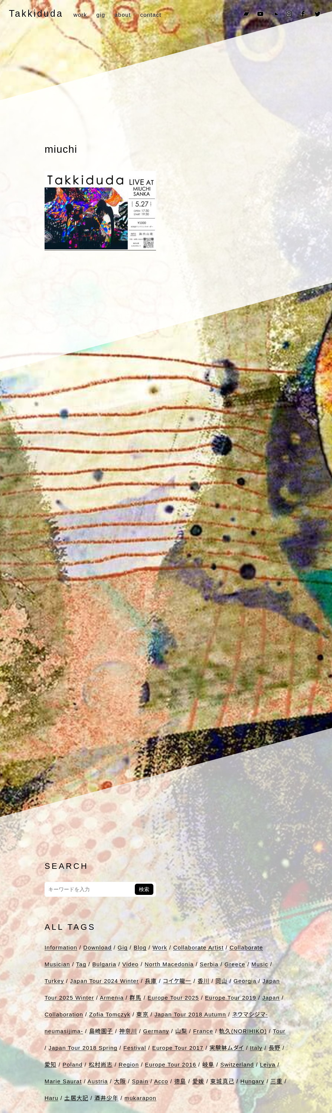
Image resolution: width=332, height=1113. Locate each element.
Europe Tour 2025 (173, 997)
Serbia (209, 964)
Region (128, 1064)
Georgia (245, 981)
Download (97, 947)
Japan (271, 997)
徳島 (180, 1081)
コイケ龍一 (177, 981)
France (203, 1031)
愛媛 (198, 1081)
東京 (142, 1014)
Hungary (252, 1081)
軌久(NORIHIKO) (243, 1031)
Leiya (268, 1064)
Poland (73, 1064)
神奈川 (128, 1031)
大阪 (120, 1081)
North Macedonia (169, 964)
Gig (123, 947)
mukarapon (140, 1098)
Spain (140, 1081)
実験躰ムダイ (226, 1048)
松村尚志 (101, 1064)
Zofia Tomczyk (109, 1014)
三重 (276, 1081)
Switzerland (237, 1064)
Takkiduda (36, 13)
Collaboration (64, 1014)
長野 (274, 1048)
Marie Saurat (63, 1081)
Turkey (54, 981)
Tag (81, 964)
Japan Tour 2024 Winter (104, 981)
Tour (279, 1031)
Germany (156, 1031)
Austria (98, 1081)
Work (160, 947)
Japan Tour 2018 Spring (83, 1048)
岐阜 (208, 1064)
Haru (51, 1098)
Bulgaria (104, 964)
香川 (203, 981)
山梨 (181, 1031)
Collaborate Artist (198, 947)
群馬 (135, 997)
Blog (140, 947)
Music (259, 964)
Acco (161, 1081)
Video (130, 964)
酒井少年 (106, 1098)
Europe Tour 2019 (230, 997)
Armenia (112, 997)
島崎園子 (101, 1031)
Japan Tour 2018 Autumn (190, 1014)
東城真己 (222, 1081)
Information (61, 947)
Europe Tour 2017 (178, 1048)
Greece (235, 964)
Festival (134, 1048)
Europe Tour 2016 (170, 1064)
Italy (256, 1048)
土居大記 (76, 1098)
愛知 (50, 1064)
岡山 (221, 981)
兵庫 (151, 981)
